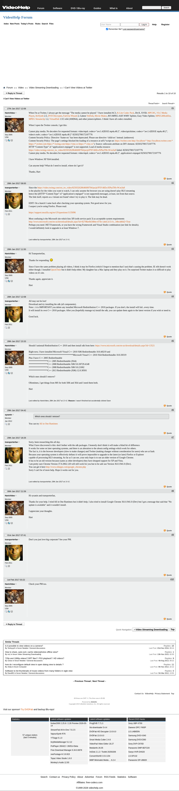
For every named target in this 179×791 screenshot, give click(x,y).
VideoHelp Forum (17, 17)
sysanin (8, 415)
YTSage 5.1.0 (56, 738)
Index (6, 24)
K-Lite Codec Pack (125, 113)
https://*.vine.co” (86, 144)
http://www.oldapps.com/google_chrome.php (66, 467)
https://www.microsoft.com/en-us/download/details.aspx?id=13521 (125, 345)
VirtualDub (54, 119)
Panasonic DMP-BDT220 (139, 748)
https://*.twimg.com (56, 144)
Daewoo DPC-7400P (137, 727)
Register (165, 24)
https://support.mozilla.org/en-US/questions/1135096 (52, 212)
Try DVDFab (27, 709)
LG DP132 (132, 756)
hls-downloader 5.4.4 (98, 727)
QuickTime (56, 270)
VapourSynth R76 (58, 734)
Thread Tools (153, 103)
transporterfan (11, 188)
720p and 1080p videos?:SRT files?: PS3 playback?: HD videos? (34, 658)
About (129, 8)
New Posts (15, 24)
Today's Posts (27, 24)
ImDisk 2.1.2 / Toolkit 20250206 (103, 752)
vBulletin (94, 702)
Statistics (121, 777)
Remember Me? (114, 29)
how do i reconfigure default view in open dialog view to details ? (34, 664)
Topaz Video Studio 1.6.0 (61, 758)
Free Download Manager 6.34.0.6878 (66, 750)
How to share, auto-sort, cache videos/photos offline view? (31, 652)
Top (173, 629)
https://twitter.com (123, 141)
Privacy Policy (69, 777)
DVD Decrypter (55, 116)
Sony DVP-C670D (136, 744)
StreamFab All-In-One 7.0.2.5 (63, 730)
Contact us (54, 777)
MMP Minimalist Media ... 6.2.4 (102, 760)
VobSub (90, 116)
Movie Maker (101, 116)
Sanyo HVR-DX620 (136, 752)
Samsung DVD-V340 (137, 735)
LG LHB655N (134, 731)
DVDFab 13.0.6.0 (97, 735)
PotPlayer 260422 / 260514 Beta (64, 746)
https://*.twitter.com (38, 144)
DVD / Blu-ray (78, 8)
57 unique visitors (30, 735)
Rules (37, 24)
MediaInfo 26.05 (96, 748)
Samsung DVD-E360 (137, 740)
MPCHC (152, 113)
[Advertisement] (91, 59)
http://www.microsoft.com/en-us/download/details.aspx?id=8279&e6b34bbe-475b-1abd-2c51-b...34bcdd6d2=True (79, 222)
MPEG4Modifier (163, 116)
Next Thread (98, 681)
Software (57, 8)
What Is (114, 8)
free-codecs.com (94, 782)
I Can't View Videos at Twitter (78, 87)
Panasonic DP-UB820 (137, 760)
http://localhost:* (139, 141)
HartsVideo (10, 113)
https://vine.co (72, 144)
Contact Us (139, 693)
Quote (168, 179)
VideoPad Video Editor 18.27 (102, 744)
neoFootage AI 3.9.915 (60, 754)
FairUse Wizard (70, 116)
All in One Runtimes (48, 424)
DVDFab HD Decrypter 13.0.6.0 (103, 731)
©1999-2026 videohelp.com (89, 788)
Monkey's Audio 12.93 (60, 762)
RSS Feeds (109, 777)
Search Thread (167, 103)
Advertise (89, 777)
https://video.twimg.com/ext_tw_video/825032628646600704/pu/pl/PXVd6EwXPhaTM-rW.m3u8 (72, 150)
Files (51, 24)
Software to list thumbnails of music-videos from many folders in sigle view (39, 671)
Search (45, 24)
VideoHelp (149, 693)
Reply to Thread (14, 93)
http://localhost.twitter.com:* (160, 141)
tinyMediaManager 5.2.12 (61, 742)
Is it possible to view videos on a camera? (24, 646)
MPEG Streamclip (37, 119)
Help (154, 24)
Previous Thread (83, 681)
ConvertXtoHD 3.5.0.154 (100, 756)
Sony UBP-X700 (135, 723)
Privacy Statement (162, 693)
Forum (40, 8)
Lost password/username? (134, 29)
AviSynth (39, 116)
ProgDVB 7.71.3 (96, 723)
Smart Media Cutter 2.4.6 (100, 740)
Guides (97, 8)
